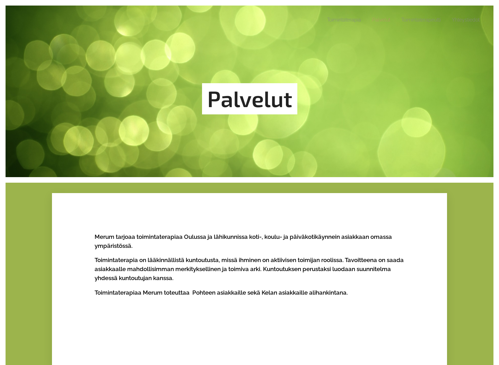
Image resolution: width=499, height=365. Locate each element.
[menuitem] (328, 19)
